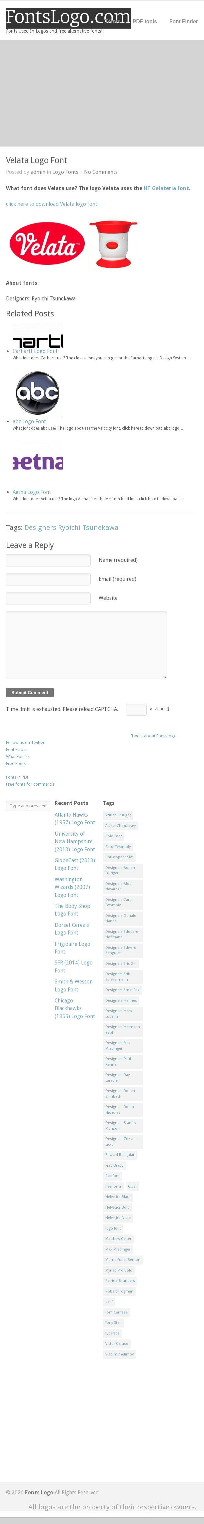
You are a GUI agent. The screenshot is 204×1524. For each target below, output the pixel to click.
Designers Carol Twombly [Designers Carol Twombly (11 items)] (119, 903)
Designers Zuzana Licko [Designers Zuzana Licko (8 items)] (121, 1142)
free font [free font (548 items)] (112, 1176)
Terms (113, 21)
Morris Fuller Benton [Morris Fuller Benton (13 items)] (122, 1260)
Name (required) (118, 560)
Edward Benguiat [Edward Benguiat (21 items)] (119, 1155)
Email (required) (117, 579)
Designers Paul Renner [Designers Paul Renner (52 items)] (118, 1062)
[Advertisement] (102, 93)
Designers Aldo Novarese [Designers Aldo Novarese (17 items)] (118, 887)
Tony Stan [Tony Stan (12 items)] (113, 1323)
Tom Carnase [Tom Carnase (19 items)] (116, 1312)
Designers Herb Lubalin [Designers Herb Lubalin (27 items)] (118, 1014)
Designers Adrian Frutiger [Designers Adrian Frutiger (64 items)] (120, 871)
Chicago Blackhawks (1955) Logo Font (75, 1008)
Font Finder (183, 21)
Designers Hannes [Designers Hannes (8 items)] (121, 1000)
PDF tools (145, 21)
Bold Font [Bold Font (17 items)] (113, 836)
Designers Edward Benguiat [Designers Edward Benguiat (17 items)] (120, 950)
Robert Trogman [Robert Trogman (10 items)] (119, 1291)
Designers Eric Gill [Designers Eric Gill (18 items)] (120, 963)
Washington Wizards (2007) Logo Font (72, 887)
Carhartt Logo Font (35, 351)
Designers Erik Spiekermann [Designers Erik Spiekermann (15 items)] (117, 977)
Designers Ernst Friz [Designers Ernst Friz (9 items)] (122, 990)
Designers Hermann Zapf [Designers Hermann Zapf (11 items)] (122, 1030)
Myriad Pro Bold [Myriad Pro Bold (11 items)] (118, 1270)
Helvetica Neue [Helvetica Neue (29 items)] (118, 1218)
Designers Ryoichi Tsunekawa (71, 528)
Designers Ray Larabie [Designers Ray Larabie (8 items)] (117, 1078)
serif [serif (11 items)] (109, 1302)
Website (108, 598)
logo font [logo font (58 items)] (113, 1228)
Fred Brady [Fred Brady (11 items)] (114, 1165)
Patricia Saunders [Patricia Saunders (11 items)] (120, 1281)
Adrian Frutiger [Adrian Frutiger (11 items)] (118, 815)
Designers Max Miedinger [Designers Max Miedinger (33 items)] (118, 1046)
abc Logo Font (29, 421)
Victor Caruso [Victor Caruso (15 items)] (116, 1343)
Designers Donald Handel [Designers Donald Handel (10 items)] (120, 919)
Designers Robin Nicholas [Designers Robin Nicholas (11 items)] (119, 1110)
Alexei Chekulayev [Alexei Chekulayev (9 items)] (120, 826)
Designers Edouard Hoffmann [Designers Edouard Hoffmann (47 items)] (121, 935)
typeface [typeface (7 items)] (112, 1333)
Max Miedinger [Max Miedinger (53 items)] (117, 1249)
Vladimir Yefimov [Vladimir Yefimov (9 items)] (119, 1354)
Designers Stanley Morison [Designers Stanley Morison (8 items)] (120, 1126)
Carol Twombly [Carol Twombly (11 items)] (118, 847)
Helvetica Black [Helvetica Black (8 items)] (117, 1197)
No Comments (101, 172)
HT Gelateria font (166, 188)
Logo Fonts (65, 172)
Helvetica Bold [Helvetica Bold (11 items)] (117, 1207)
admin (38, 172)
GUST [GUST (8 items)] (132, 1186)
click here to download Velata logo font (51, 204)
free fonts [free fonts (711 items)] (113, 1186)
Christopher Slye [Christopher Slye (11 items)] (119, 857)
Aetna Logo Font (32, 492)
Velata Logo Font (36, 160)
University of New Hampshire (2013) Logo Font (75, 842)
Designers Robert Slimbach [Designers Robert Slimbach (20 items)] (120, 1094)
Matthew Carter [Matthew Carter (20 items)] (118, 1239)
